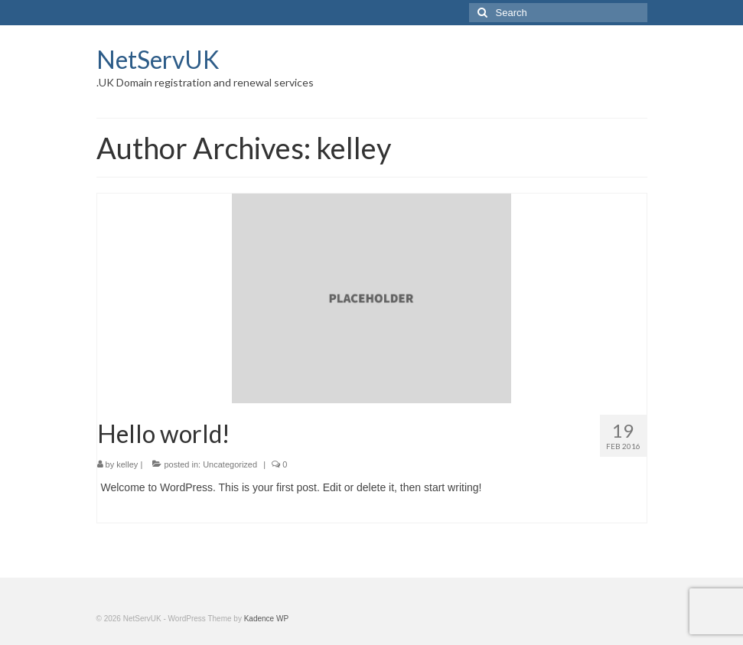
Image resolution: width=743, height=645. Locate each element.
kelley (127, 464)
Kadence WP (266, 618)
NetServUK (158, 59)
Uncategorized (230, 464)
